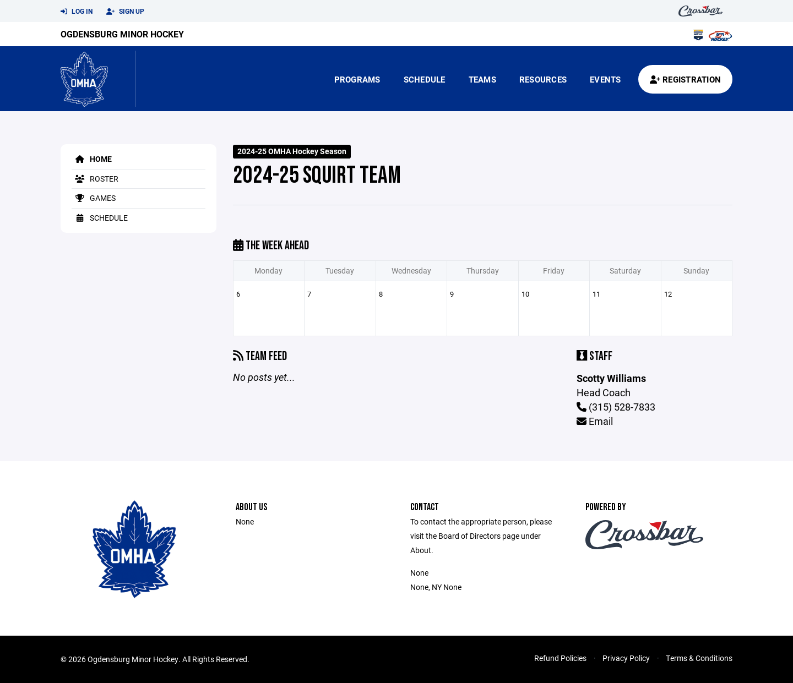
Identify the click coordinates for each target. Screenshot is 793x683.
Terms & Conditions (699, 658)
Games (94, 198)
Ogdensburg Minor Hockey (122, 34)
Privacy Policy (626, 658)
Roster (95, 178)
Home (92, 159)
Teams (482, 79)
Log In (77, 12)
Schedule (425, 79)
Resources (543, 79)
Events (605, 79)
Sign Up (125, 12)
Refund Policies (560, 658)
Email (595, 421)
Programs (357, 79)
